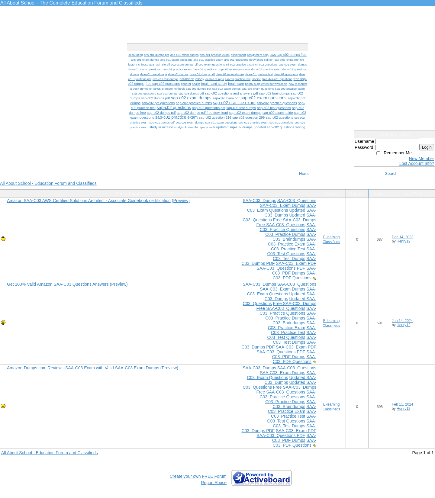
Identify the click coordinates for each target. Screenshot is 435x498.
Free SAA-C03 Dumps (294, 219)
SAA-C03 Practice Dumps (290, 232)
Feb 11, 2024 (402, 404)
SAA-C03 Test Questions (291, 251)
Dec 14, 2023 (402, 237)
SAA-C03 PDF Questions (294, 275)
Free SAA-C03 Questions (280, 224)
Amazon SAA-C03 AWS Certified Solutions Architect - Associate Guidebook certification (89, 200)
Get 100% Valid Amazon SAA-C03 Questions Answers (58, 284)
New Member (421, 158)
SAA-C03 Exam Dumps (282, 205)
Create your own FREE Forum (198, 476)
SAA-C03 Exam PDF (296, 263)
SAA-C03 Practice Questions (287, 227)
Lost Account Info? (416, 163)
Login (427, 147)
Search (391, 173)
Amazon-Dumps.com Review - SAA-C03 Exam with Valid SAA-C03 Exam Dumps (83, 367)
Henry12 (403, 241)
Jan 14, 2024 (402, 321)
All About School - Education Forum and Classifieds (48, 183)
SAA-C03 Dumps (259, 200)
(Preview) (181, 200)
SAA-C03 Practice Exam (292, 241)
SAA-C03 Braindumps (294, 237)
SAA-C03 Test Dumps (294, 256)
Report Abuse (214, 482)
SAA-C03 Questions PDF (280, 268)
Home (304, 173)
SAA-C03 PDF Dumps (294, 270)
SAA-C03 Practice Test (293, 246)
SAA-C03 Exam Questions (281, 208)
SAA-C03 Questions (296, 200)
